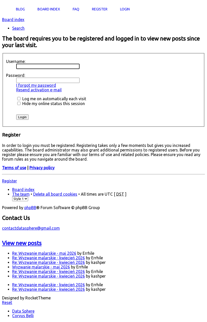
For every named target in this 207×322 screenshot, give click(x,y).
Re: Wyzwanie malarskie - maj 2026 (44, 253)
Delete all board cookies (55, 194)
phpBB (30, 207)
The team (21, 194)
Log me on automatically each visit (51, 98)
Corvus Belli (23, 315)
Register (9, 181)
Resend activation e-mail (39, 90)
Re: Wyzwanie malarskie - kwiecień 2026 (48, 258)
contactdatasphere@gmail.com (31, 228)
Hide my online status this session (51, 103)
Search (18, 28)
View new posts (22, 243)
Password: (15, 75)
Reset (7, 302)
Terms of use (14, 167)
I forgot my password (36, 85)
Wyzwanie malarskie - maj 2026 (41, 267)
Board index (13, 19)
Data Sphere (23, 311)
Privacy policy (41, 167)
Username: (15, 61)
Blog (20, 9)
